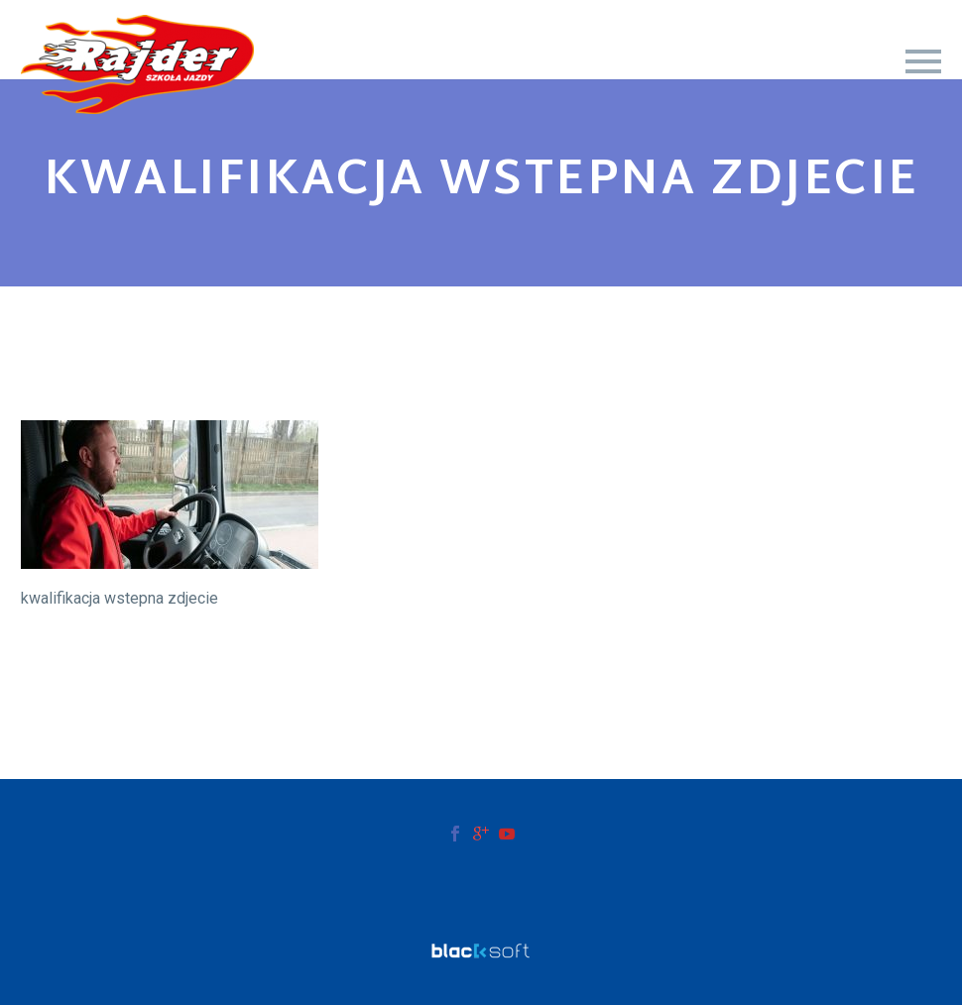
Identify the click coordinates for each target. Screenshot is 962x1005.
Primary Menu (923, 61)
